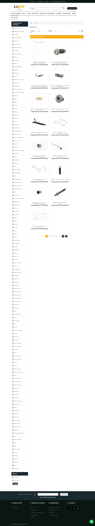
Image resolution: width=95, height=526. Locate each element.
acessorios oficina (18, 37)
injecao (15, 253)
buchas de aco (17, 86)
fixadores (16, 224)
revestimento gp (18, 401)
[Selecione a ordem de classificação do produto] (41, 31)
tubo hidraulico (17, 449)
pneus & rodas (17, 368)
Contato (32, 517)
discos (15, 156)
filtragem (16, 214)
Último (66, 174)
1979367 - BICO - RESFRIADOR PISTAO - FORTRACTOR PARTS (75, 63)
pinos (15, 352)
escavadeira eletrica (18, 185)
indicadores (16, 250)
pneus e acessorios (18, 372)
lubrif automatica (18, 272)
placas (15, 362)
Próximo (63, 174)
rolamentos (16, 410)
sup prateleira (17, 423)
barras (15, 63)
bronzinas (16, 82)
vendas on (16, 462)
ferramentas (17, 205)
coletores (16, 124)
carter (15, 111)
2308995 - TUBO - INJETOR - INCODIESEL (38, 138)
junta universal (17, 262)
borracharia (16, 73)
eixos (15, 166)
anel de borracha (18, 47)
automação (43, 13)
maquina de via (17, 288)
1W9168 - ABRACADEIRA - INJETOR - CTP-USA (56, 88)
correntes (16, 147)
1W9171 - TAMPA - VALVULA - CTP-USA (75, 88)
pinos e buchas (17, 356)
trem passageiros (18, 439)
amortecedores (17, 44)
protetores (16, 388)
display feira (17, 160)
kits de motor (35, 13)
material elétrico (67, 13)
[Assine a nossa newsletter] (48, 494)
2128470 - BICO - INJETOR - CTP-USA (38, 113)
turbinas (16, 452)
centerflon (16, 477)
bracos (15, 76)
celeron (15, 121)
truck (15, 442)
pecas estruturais (18, 346)
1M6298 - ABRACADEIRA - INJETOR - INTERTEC (38, 88)
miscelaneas (16, 304)
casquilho (16, 115)
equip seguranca (17, 179)
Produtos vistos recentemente (37, 512)
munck (15, 327)
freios (15, 230)
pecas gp (16, 349)
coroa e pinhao (17, 140)
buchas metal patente (19, 92)
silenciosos (16, 417)
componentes (17, 127)
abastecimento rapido (19, 31)
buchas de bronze (18, 89)
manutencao (17, 285)
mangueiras (16, 282)
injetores (16, 256)
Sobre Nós (51, 512)
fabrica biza (16, 195)
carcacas (16, 105)
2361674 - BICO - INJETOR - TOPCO (75, 138)
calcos (15, 102)
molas (15, 311)
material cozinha (17, 291)
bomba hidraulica (18, 66)
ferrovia (16, 208)
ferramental (16, 201)
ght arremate (14, 17)
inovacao (16, 259)
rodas (15, 407)
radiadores (16, 391)
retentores (16, 397)
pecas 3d (16, 340)
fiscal (15, 221)
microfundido (17, 301)
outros (15, 333)
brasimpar (16, 480)
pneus (15, 365)
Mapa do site (33, 510)
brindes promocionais (19, 79)
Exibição (50, 31)
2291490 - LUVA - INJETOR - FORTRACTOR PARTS (75, 113)
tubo (15, 446)
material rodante (51, 13)
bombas (74, 13)
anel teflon (16, 50)
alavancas (16, 41)
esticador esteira (17, 188)
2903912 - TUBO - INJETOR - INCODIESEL (75, 163)
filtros (23, 13)
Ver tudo (15, 483)
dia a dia (16, 153)
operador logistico (18, 330)
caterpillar (16, 118)
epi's (15, 176)
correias (29, 13)
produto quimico (18, 381)
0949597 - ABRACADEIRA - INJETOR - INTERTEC (38, 63)
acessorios (16, 34)
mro (15, 323)
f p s (15, 192)
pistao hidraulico (17, 359)
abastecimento (17, 28)
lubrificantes (17, 278)
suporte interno (17, 426)
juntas (15, 266)
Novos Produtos (34, 515)
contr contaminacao (18, 137)
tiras (15, 436)
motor (15, 317)
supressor (16, 430)
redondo (16, 394)
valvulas (15, 455)
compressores (17, 134)
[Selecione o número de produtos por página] (56, 31)
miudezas (16, 307)
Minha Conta (14, 507)
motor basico (17, 320)
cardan (15, 108)
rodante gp (16, 404)
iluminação (59, 13)
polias (15, 375)
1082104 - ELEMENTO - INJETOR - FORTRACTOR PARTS (56, 63)
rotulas (15, 413)
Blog (31, 507)
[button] (16, 14)
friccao (15, 233)
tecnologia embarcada (19, 433)
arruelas (16, 57)
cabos (15, 99)
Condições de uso (53, 510)
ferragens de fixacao (19, 198)
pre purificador (17, 378)
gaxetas (16, 237)
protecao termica (18, 385)
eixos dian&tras (17, 169)
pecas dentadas (17, 343)
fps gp (15, 227)
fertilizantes (16, 211)
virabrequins (16, 468)
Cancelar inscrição (50, 497)
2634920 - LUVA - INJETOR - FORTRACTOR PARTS (38, 163)
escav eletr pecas (18, 182)
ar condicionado (17, 54)
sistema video (17, 420)
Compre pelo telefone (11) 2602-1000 (58, 1)
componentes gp (18, 131)
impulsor (16, 246)
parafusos (16, 336)
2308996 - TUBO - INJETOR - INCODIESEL (56, 138)
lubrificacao (16, 275)
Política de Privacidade (53, 507)
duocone (16, 163)
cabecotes (16, 95)
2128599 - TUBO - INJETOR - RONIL (57, 113)
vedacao (16, 458)
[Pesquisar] (47, 8)
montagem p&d (17, 314)
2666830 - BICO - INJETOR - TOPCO (57, 163)
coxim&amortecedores (19, 150)
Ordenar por (33, 31)
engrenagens (17, 172)
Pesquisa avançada (53, 515)
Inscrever (43, 497)
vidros (15, 465)
